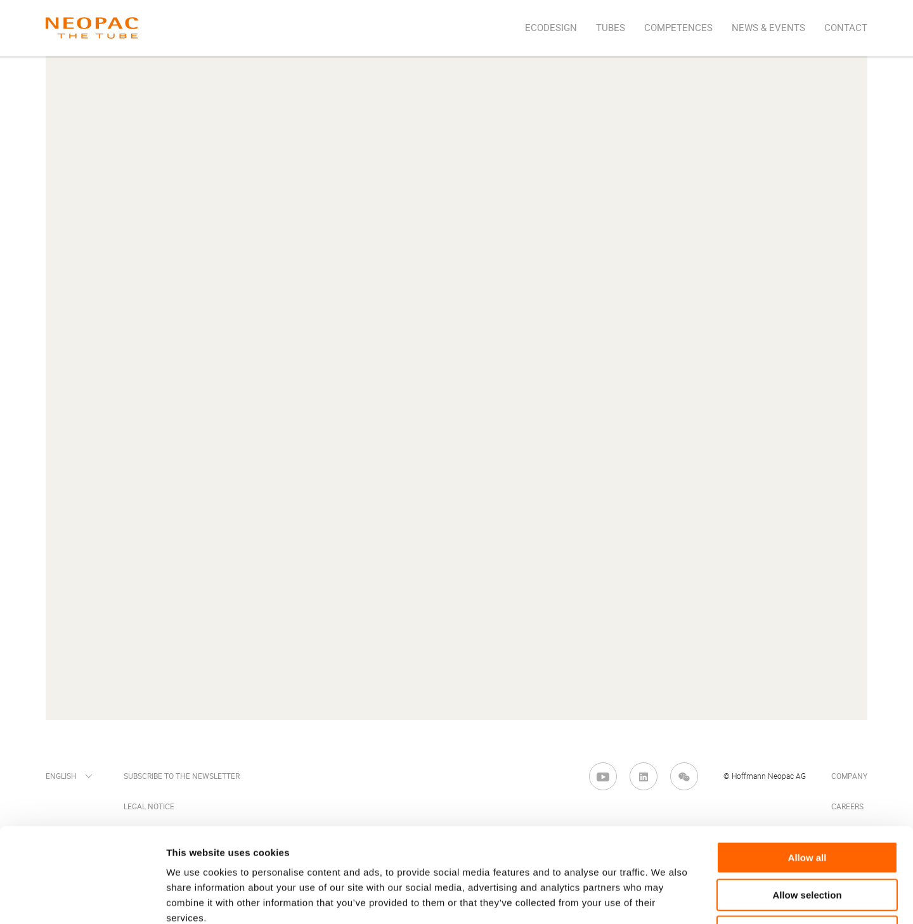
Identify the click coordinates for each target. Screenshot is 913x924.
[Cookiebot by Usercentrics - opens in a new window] (82, 899)
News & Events (768, 28)
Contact (845, 28)
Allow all (807, 769)
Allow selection (806, 806)
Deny (807, 843)
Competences (678, 28)
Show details (665, 899)
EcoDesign (551, 28)
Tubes (610, 28)
